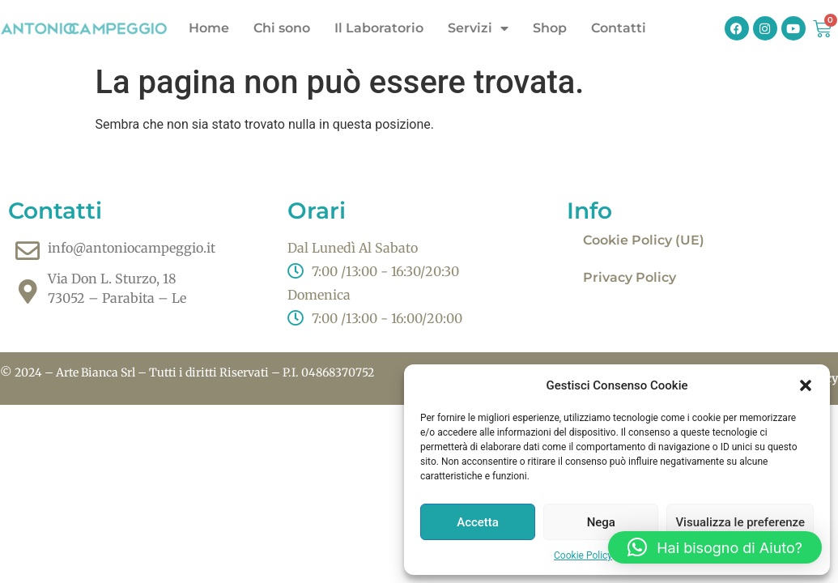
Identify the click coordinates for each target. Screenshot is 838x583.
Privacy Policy (629, 277)
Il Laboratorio (378, 28)
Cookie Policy (583, 555)
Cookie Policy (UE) (643, 240)
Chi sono (281, 28)
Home (209, 28)
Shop (550, 28)
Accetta (478, 522)
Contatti (618, 28)
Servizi (478, 28)
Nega (601, 522)
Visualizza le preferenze (740, 522)
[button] (806, 385)
